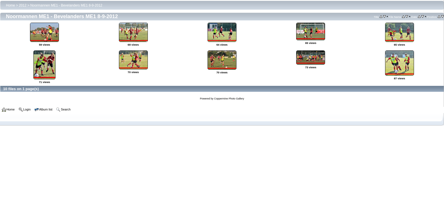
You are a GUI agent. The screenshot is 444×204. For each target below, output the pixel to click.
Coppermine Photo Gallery (229, 98)
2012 (23, 5)
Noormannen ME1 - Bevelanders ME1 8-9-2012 (66, 5)
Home (10, 5)
